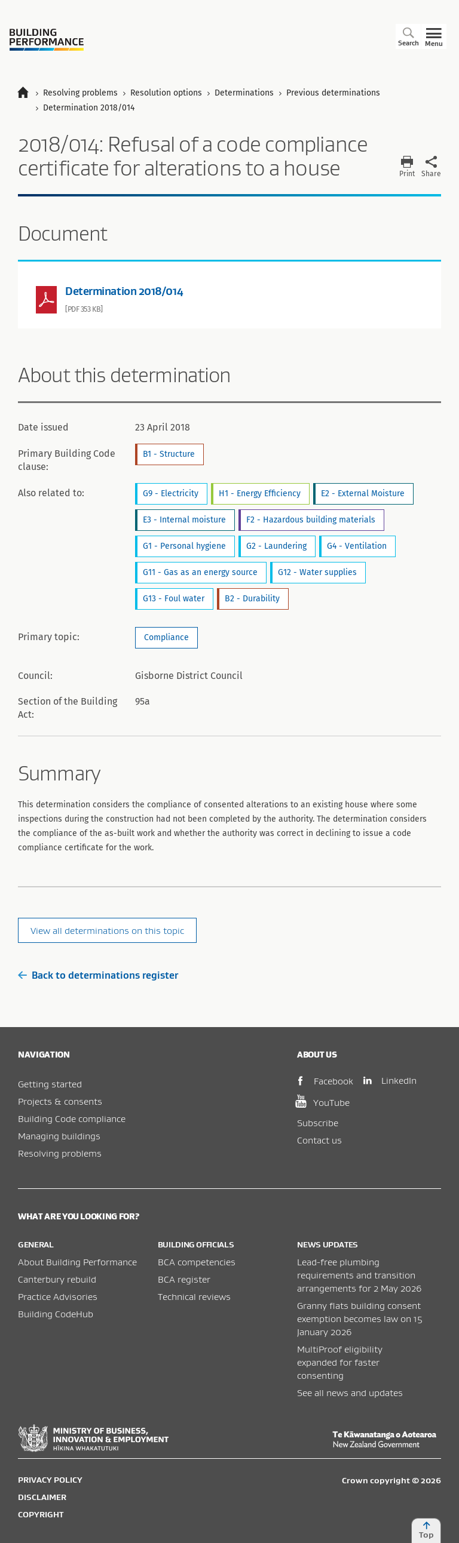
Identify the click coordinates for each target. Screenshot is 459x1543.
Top (426, 1530)
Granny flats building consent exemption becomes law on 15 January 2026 (360, 1318)
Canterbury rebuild (57, 1279)
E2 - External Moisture (363, 493)
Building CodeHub (55, 1314)
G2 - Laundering (276, 546)
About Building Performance (77, 1262)
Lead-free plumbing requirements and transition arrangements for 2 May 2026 (359, 1275)
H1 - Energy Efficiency (260, 493)
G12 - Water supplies (317, 572)
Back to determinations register (98, 975)
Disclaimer (42, 1497)
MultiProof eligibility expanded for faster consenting (339, 1362)
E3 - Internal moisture (184, 520)
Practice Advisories (57, 1296)
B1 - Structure (169, 454)
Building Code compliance (72, 1118)
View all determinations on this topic (107, 930)
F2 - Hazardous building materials (310, 520)
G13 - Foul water (173, 599)
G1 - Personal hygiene (184, 546)
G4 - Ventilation (357, 546)
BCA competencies (196, 1262)
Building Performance (47, 40)
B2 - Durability (252, 599)
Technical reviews (194, 1296)
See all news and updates (350, 1392)
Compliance (166, 637)
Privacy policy (50, 1479)
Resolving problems (60, 1153)
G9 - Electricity (170, 493)
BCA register (184, 1279)
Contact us (319, 1140)
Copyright (40, 1514)
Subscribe (317, 1123)
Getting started (50, 1084)
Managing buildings (59, 1136)
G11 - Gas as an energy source (200, 572)
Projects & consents (60, 1101)
